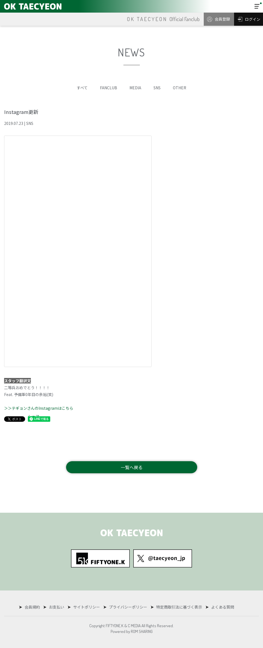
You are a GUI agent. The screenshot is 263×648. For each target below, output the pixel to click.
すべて (82, 87)
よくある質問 (220, 607)
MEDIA (135, 87)
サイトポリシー (86, 607)
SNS (157, 87)
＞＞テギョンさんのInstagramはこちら (38, 408)
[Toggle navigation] (257, 6)
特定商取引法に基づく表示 (178, 607)
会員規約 (33, 607)
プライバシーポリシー (127, 607)
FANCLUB (108, 87)
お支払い (57, 607)
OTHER (179, 87)
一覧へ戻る (132, 467)
